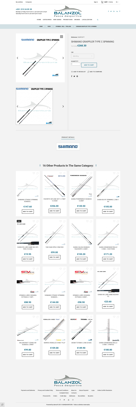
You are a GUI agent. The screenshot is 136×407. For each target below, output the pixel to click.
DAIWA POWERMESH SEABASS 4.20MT (81, 200)
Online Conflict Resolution (104, 390)
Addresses (72, 396)
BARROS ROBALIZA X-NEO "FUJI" (54, 343)
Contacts (74, 393)
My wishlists (81, 396)
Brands (77, 19)
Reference (74, 37)
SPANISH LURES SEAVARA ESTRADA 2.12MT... (27, 296)
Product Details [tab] (68, 137)
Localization (87, 19)
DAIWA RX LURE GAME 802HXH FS (108, 295)
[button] (96, 2)
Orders (55, 396)
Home (39, 19)
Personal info (46, 396)
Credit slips (63, 396)
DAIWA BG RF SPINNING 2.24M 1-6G (108, 200)
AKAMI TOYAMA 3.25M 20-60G (81, 343)
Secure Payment (83, 390)
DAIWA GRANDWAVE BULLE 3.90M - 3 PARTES (108, 343)
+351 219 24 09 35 (24, 9)
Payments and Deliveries (28, 390)
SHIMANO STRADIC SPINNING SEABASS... (28, 200)
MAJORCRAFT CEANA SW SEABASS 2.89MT (27, 343)
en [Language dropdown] (117, 2)
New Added (57, 19)
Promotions (68, 19)
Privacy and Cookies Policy (45, 390)
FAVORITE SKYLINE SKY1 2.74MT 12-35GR (55, 200)
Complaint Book (64, 393)
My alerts (90, 396)
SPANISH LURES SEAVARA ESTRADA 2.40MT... (81, 296)
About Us (73, 390)
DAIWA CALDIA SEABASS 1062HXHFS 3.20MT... (81, 248)
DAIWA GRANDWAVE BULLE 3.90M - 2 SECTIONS (108, 248)
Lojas (93, 390)
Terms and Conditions (62, 390)
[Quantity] (75, 64)
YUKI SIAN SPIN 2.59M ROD (55, 247)
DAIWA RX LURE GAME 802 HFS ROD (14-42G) (27, 248)
